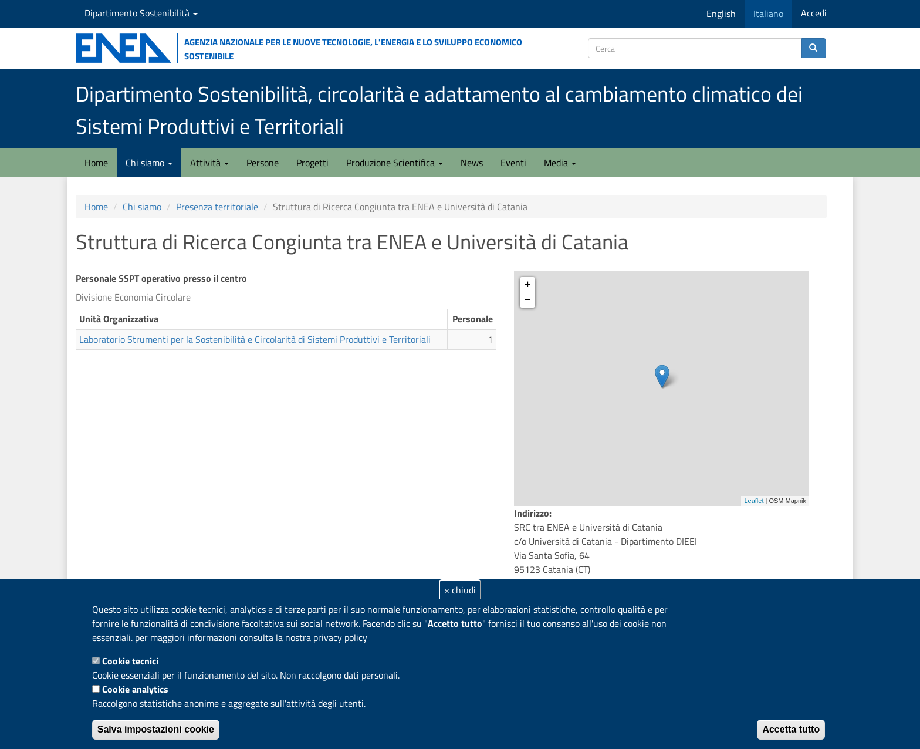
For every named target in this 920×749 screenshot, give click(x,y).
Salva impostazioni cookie (155, 729)
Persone (262, 163)
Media (560, 163)
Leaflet (753, 500)
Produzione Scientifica (394, 163)
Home (96, 163)
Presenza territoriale (217, 207)
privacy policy (340, 637)
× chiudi (460, 590)
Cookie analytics (135, 689)
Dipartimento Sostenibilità (141, 13)
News (472, 163)
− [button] (528, 300)
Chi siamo (149, 163)
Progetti (312, 163)
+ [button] (528, 285)
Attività (209, 163)
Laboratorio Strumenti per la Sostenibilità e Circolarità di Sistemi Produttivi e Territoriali (255, 339)
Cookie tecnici (130, 661)
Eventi (513, 163)
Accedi (814, 13)
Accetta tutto (791, 729)
